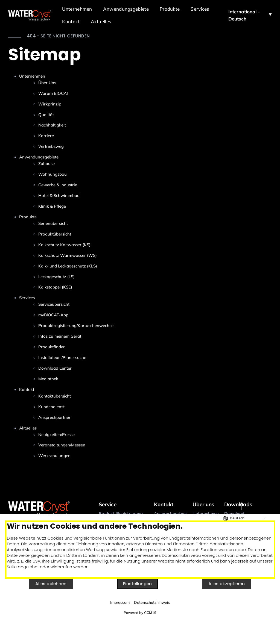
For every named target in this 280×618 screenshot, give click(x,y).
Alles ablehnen (50, 584)
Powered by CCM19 (140, 612)
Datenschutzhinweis (152, 602)
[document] (140, 549)
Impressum (120, 602)
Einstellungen (137, 584)
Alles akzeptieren (226, 584)
